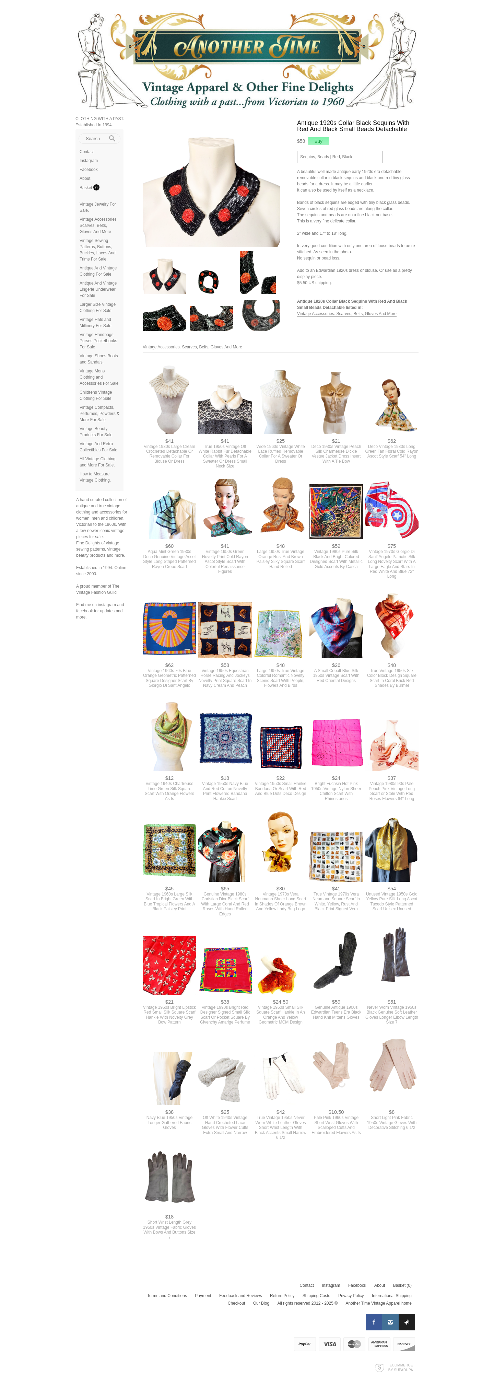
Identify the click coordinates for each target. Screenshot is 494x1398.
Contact (87, 151)
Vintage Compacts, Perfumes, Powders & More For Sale (99, 413)
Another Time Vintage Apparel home (378, 1303)
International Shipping (392, 1295)
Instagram (89, 160)
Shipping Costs (316, 1295)
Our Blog (261, 1303)
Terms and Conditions (167, 1295)
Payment (203, 1295)
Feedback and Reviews (240, 1295)
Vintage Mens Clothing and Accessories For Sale (99, 377)
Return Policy (282, 1295)
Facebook (89, 169)
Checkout (236, 1303)
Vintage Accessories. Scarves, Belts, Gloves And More (99, 225)
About (85, 178)
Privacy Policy (351, 1295)
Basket (86, 187)
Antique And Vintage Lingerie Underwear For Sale (98, 289)
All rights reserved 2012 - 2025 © (307, 1303)
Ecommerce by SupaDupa (400, 1367)
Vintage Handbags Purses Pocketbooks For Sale (98, 340)
